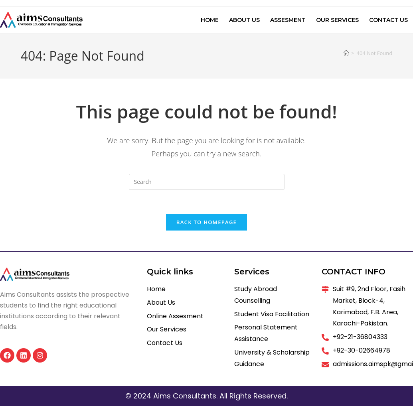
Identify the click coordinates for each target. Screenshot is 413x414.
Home (210, 20)
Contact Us (388, 20)
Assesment (288, 20)
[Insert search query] (207, 182)
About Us (244, 20)
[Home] (346, 53)
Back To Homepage (206, 222)
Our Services (337, 20)
